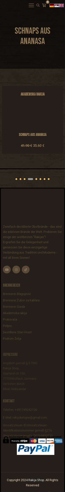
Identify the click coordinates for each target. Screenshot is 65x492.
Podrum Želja (12, 343)
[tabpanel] (20, 182)
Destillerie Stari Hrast (17, 337)
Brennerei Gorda (14, 311)
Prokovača (10, 324)
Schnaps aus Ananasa (32, 134)
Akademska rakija (15, 318)
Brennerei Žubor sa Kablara (21, 305)
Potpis (7, 331)
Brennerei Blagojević (17, 299)
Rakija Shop (36, 480)
